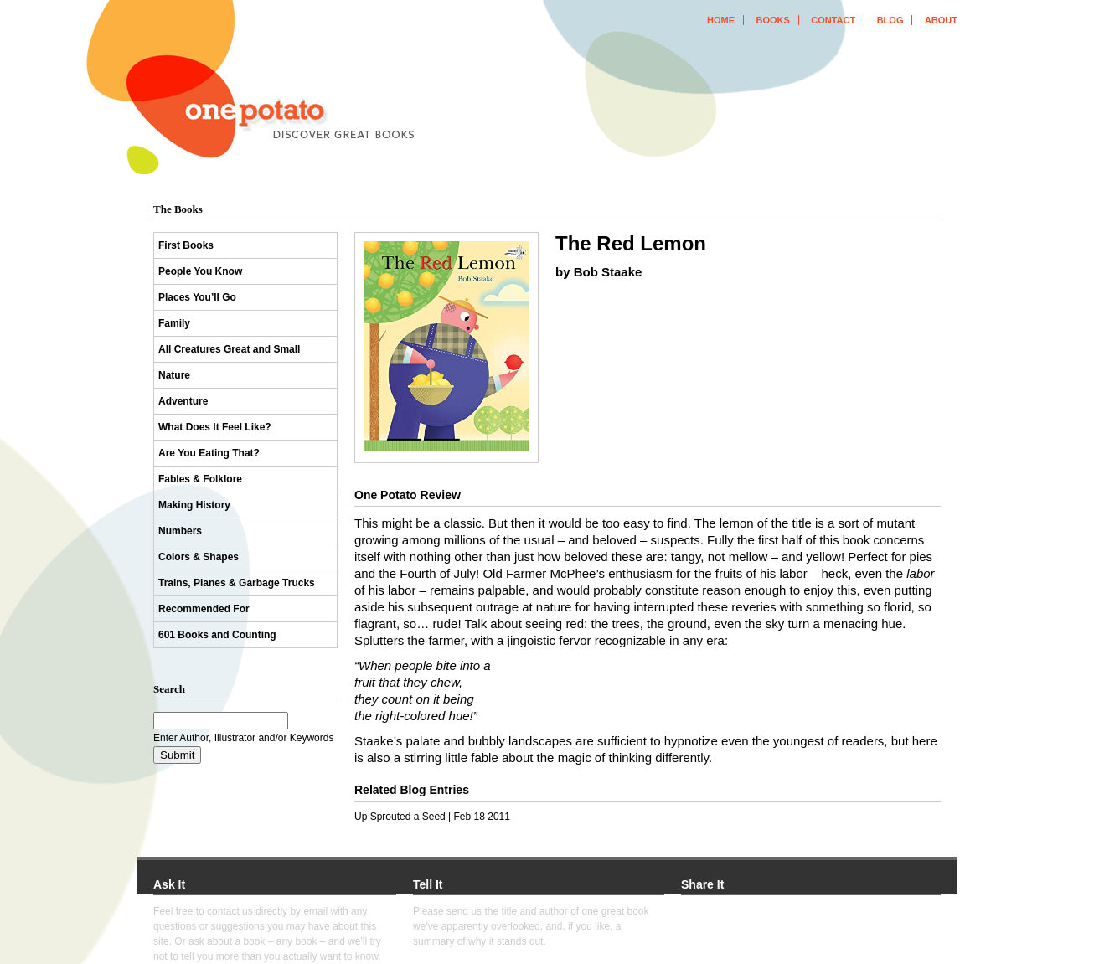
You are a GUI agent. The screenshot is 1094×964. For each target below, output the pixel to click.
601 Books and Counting (217, 635)
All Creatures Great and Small (229, 349)
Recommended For (204, 609)
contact (833, 20)
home (721, 20)
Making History (194, 505)
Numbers (180, 531)
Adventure (183, 401)
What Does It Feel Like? (214, 427)
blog (890, 20)
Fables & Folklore (200, 479)
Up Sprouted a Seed (400, 816)
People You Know (200, 271)
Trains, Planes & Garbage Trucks (236, 583)
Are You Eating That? (209, 453)
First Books (186, 245)
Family (174, 323)
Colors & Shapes (198, 557)
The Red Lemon (630, 243)
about (941, 20)
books (772, 20)
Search (169, 689)
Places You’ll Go (197, 297)
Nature (174, 375)
